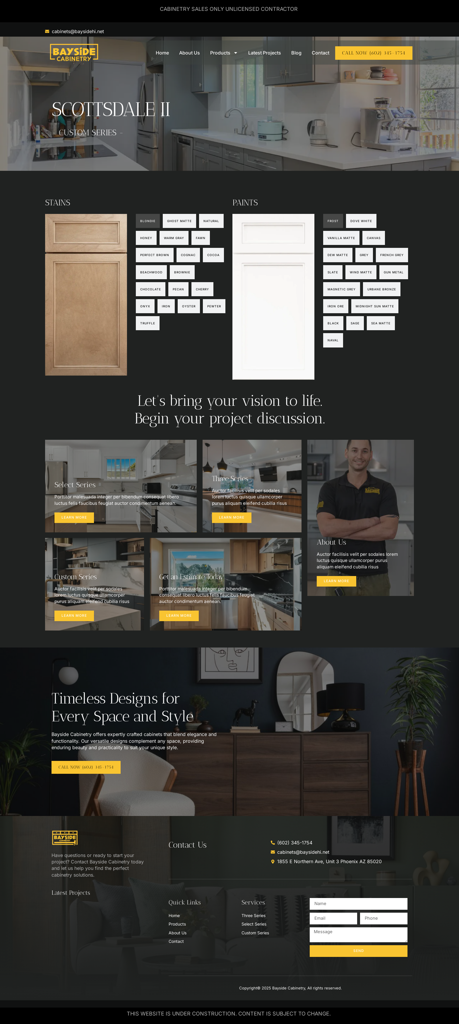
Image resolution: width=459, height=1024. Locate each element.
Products (224, 52)
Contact (320, 53)
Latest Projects (264, 53)
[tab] (148, 221)
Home (162, 53)
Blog (296, 53)
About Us (189, 53)
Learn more (75, 520)
